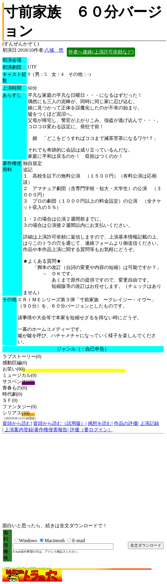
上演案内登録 (18, 429)
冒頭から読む (16, 423)
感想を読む (100, 423)
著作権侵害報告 (50, 429)
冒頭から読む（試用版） (59, 423)
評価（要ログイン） (91, 429)
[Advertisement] (83, 478)
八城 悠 (54, 50)
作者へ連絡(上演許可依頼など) (101, 51)
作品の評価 (126, 423)
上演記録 (149, 423)
